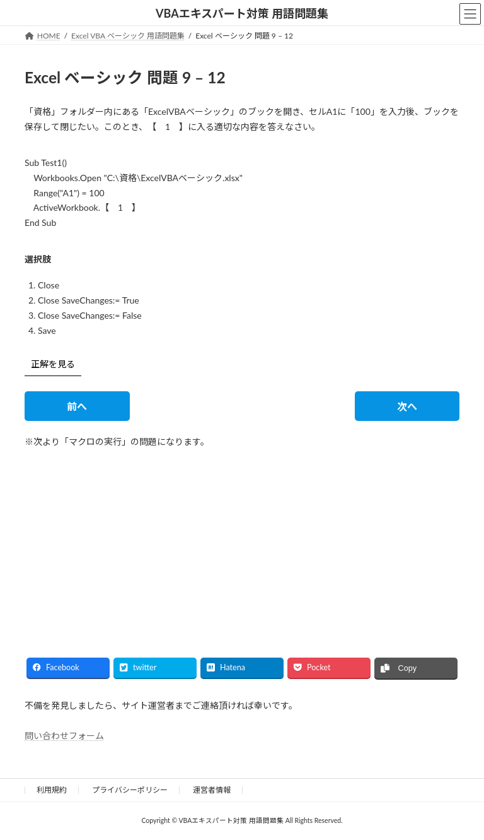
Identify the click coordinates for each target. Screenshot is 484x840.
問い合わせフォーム (64, 735)
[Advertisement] (129, 541)
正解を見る (53, 363)
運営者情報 (212, 790)
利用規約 (52, 790)
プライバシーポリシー (130, 790)
